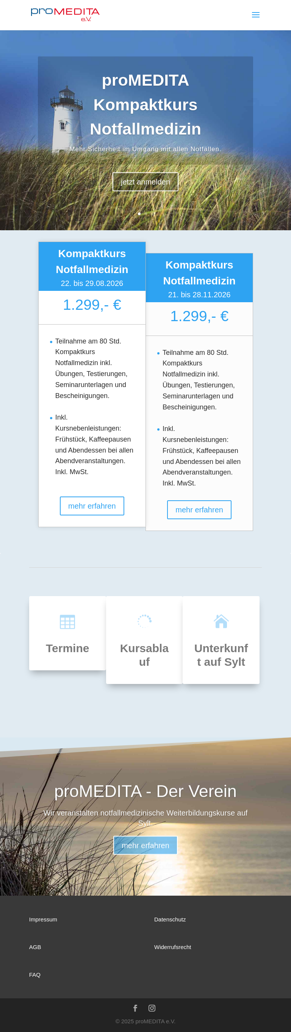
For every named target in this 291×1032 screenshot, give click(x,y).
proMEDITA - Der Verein (145, 799)
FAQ (35, 974)
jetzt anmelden (145, 192)
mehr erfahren (92, 506)
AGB (35, 947)
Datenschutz (170, 919)
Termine (67, 648)
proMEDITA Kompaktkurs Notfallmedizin (145, 115)
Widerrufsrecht (172, 947)
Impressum (43, 919)
